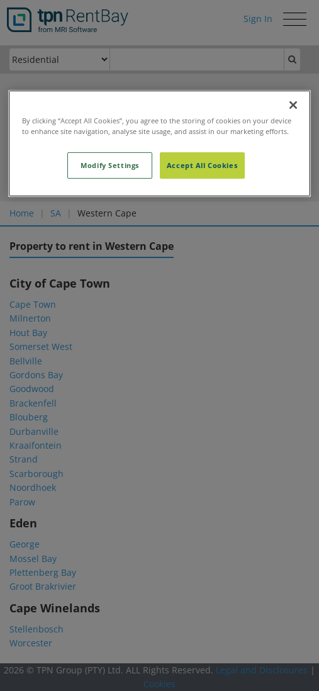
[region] (159, 143)
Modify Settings (110, 165)
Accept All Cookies (202, 165)
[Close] (293, 105)
